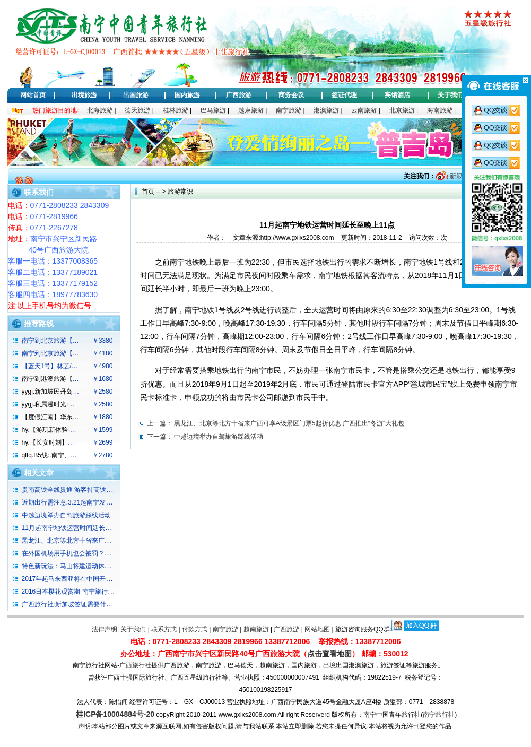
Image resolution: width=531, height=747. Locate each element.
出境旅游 (84, 95)
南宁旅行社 (439, 714)
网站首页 (33, 95)
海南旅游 (439, 110)
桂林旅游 (175, 110)
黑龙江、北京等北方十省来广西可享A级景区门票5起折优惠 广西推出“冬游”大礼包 (289, 423)
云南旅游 (364, 110)
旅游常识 (180, 191)
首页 (148, 191)
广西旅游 (238, 95)
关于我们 (450, 95)
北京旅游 (402, 110)
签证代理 (344, 95)
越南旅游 (256, 629)
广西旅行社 (135, 665)
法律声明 (104, 629)
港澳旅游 (326, 110)
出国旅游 (136, 95)
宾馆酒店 (397, 95)
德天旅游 (137, 110)
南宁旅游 (288, 110)
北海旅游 (99, 110)
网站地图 (317, 629)
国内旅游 (187, 95)
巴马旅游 (213, 110)
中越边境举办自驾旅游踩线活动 (218, 436)
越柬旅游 (251, 110)
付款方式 (194, 629)
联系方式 (164, 629)
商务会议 (291, 95)
